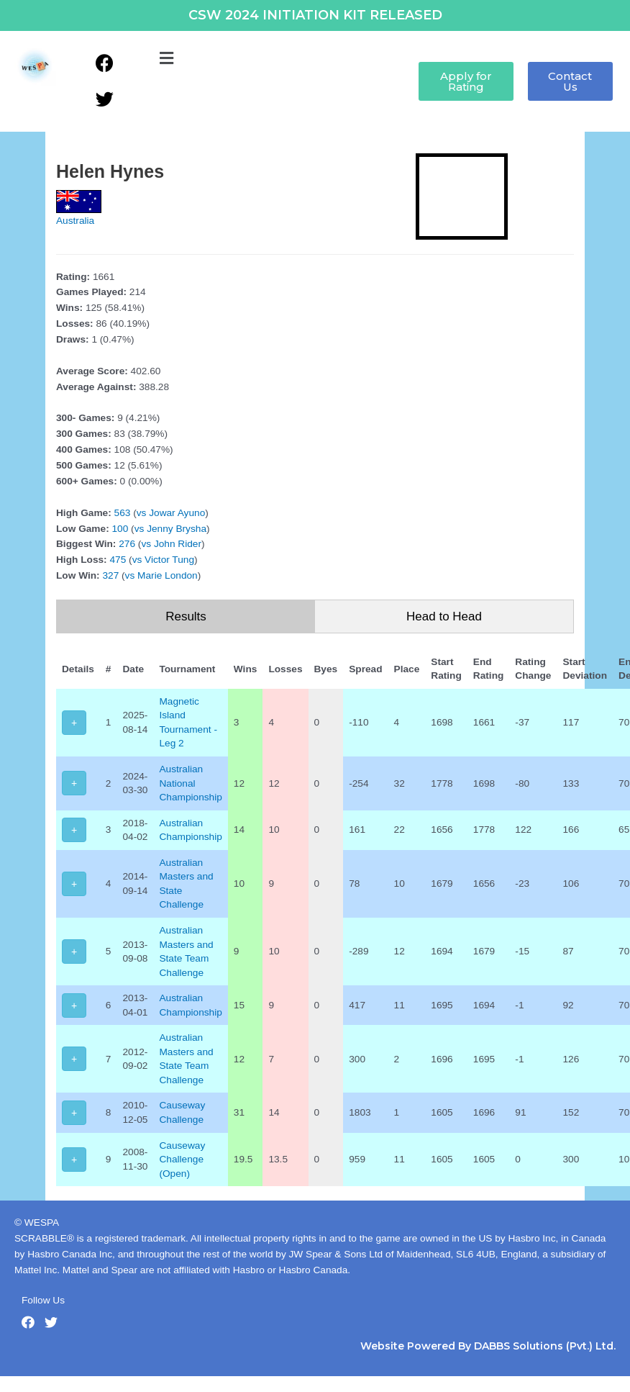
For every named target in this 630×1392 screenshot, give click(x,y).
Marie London (167, 575)
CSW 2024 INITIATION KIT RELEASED (315, 15)
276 (127, 543)
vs (142, 512)
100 (120, 528)
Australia (75, 220)
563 (122, 512)
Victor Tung (169, 559)
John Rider (177, 543)
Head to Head (444, 616)
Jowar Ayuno (177, 512)
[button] (166, 59)
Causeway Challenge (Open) (182, 1159)
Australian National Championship (190, 783)
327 (110, 575)
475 (117, 559)
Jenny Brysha (176, 528)
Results (185, 616)
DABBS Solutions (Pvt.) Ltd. (545, 1345)
